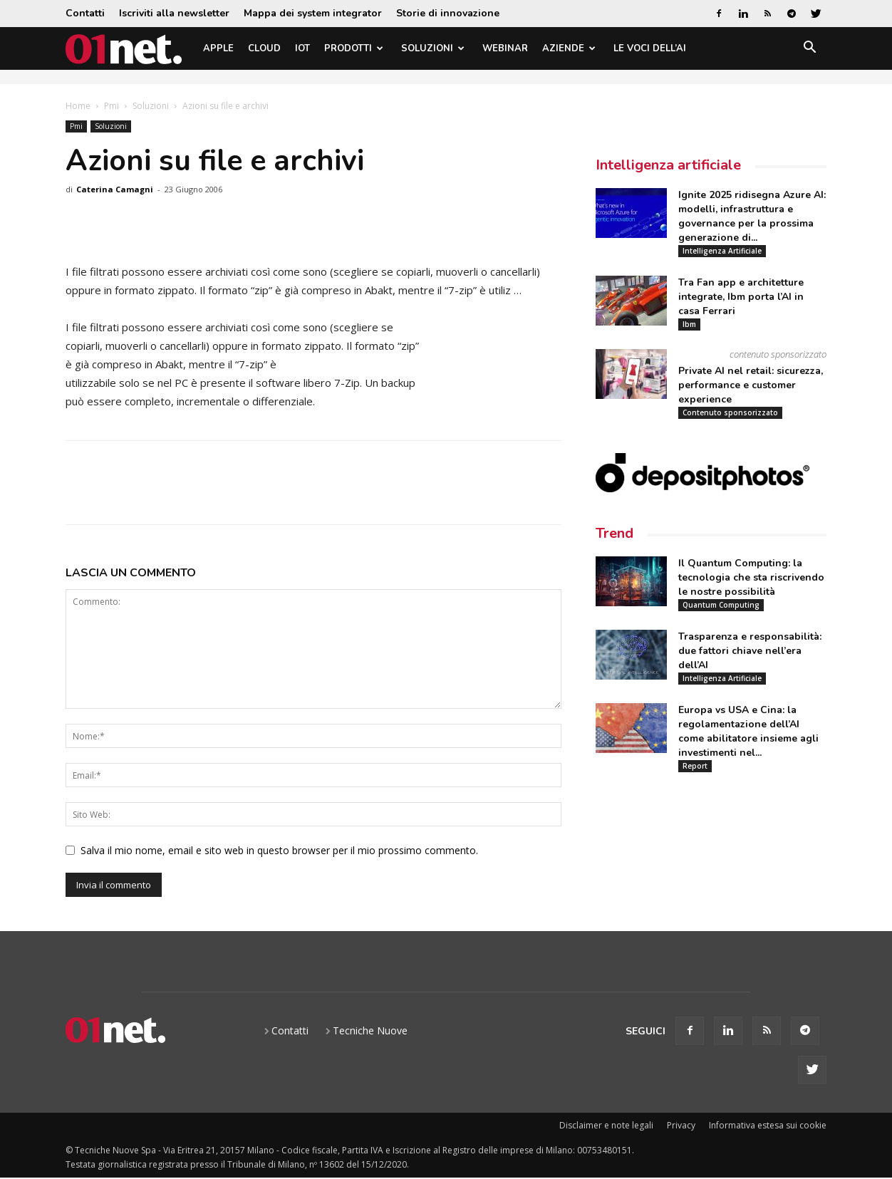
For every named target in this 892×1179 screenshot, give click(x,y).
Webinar (505, 48)
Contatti (85, 13)
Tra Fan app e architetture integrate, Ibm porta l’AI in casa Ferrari (741, 297)
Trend (614, 533)
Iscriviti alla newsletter (174, 13)
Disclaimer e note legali (606, 1125)
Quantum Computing (721, 605)
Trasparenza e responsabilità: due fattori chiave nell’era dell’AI (749, 651)
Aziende (569, 48)
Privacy (681, 1125)
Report (695, 766)
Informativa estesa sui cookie (767, 1125)
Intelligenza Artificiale (722, 251)
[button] (809, 49)
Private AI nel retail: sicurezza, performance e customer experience (750, 385)
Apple (218, 48)
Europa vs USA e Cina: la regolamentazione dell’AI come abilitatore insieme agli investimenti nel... (748, 731)
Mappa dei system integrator (313, 13)
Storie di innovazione (447, 13)
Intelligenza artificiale (668, 165)
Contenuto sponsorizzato (730, 412)
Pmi (111, 106)
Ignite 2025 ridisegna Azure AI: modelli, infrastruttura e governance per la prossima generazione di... (752, 216)
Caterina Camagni (114, 189)
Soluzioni (433, 48)
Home (78, 106)
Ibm (689, 324)
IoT (302, 48)
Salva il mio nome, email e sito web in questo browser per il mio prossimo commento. (279, 850)
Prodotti (353, 48)
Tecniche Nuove (370, 1030)
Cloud (264, 48)
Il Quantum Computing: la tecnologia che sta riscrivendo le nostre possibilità (751, 577)
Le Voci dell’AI (649, 48)
